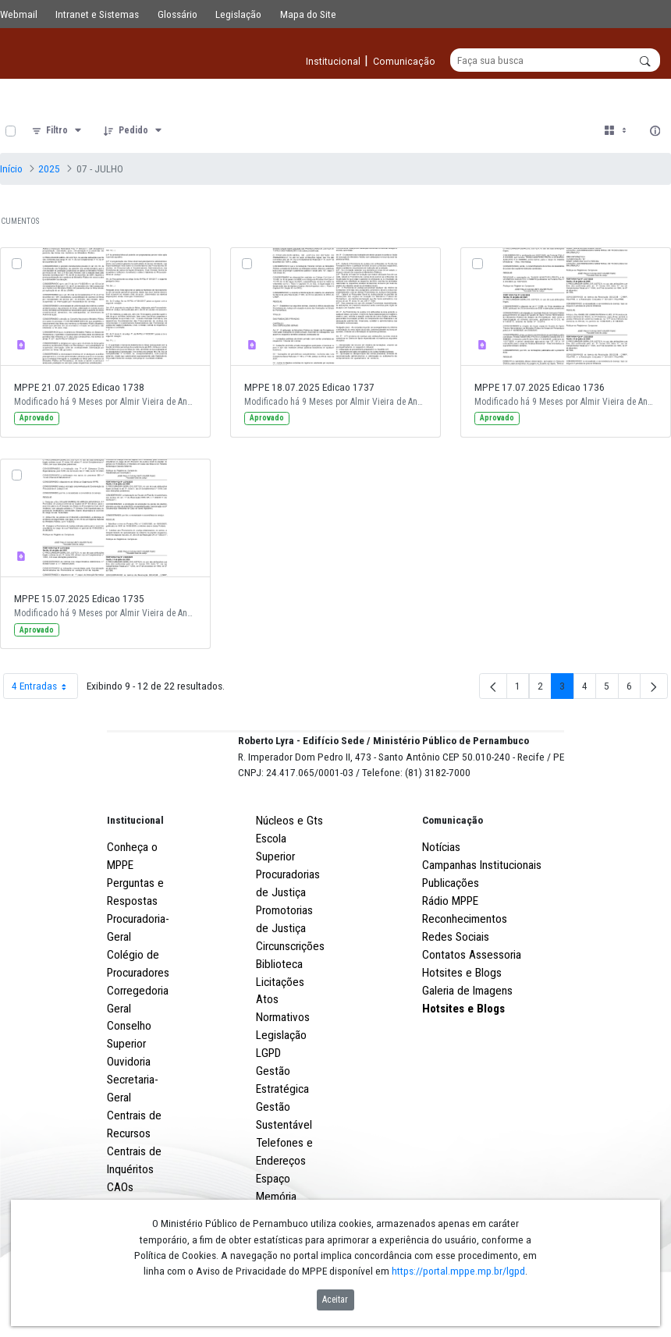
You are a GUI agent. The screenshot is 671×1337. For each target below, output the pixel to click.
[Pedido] (134, 131)
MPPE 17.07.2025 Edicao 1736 (539, 387)
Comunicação (452, 878)
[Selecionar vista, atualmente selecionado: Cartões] (616, 131)
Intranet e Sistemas (97, 14)
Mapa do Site (308, 14)
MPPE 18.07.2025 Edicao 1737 (309, 387)
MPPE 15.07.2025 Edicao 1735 (79, 599)
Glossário (177, 14)
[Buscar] (555, 61)
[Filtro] (57, 131)
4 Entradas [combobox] (44, 686)
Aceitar (335, 1299)
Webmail (18, 14)
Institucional (135, 878)
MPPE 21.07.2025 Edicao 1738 (79, 387)
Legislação (238, 14)
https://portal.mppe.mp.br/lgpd (458, 1270)
